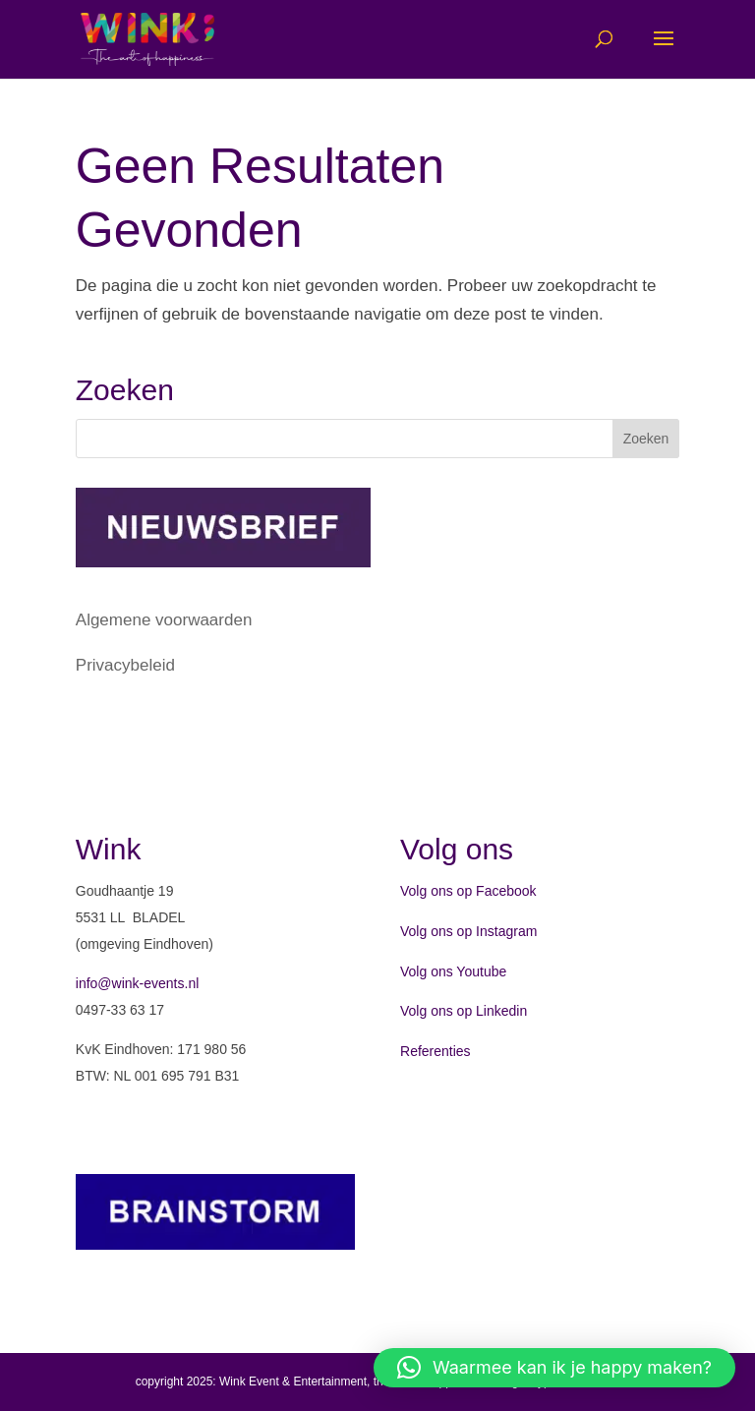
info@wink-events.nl (138, 983)
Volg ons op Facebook (468, 891)
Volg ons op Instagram (468, 931)
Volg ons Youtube (453, 971)
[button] (554, 1367)
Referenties (435, 1051)
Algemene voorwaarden (164, 620)
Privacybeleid (125, 665)
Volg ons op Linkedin (463, 1011)
